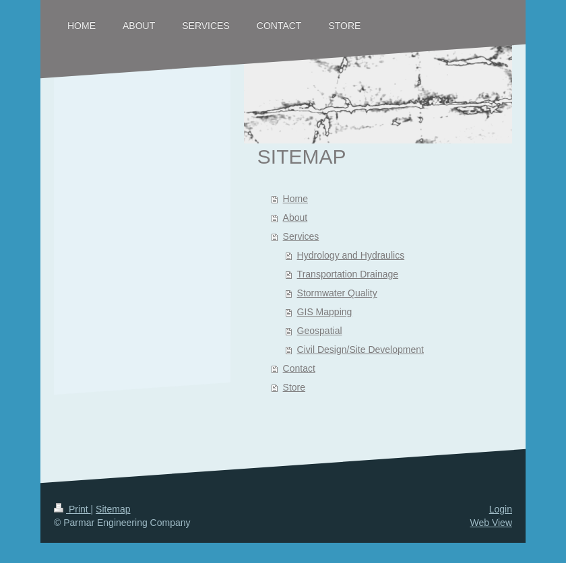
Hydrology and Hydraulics (351, 255)
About (295, 217)
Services (301, 236)
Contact (299, 368)
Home (295, 198)
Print (72, 509)
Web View (491, 522)
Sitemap (113, 509)
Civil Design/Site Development (360, 349)
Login (500, 509)
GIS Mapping (324, 311)
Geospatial (319, 330)
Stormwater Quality (337, 293)
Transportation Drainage (347, 274)
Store (294, 387)
